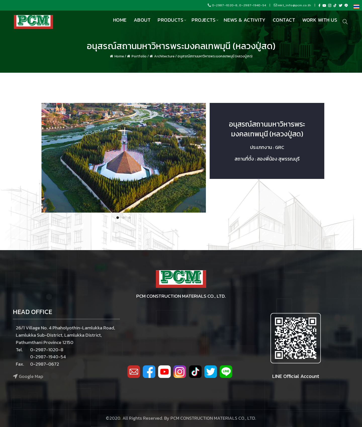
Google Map (31, 376)
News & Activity (245, 20)
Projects (203, 20)
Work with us (319, 20)
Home (120, 20)
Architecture (164, 56)
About (142, 20)
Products (170, 20)
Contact (284, 20)
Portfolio (139, 56)
